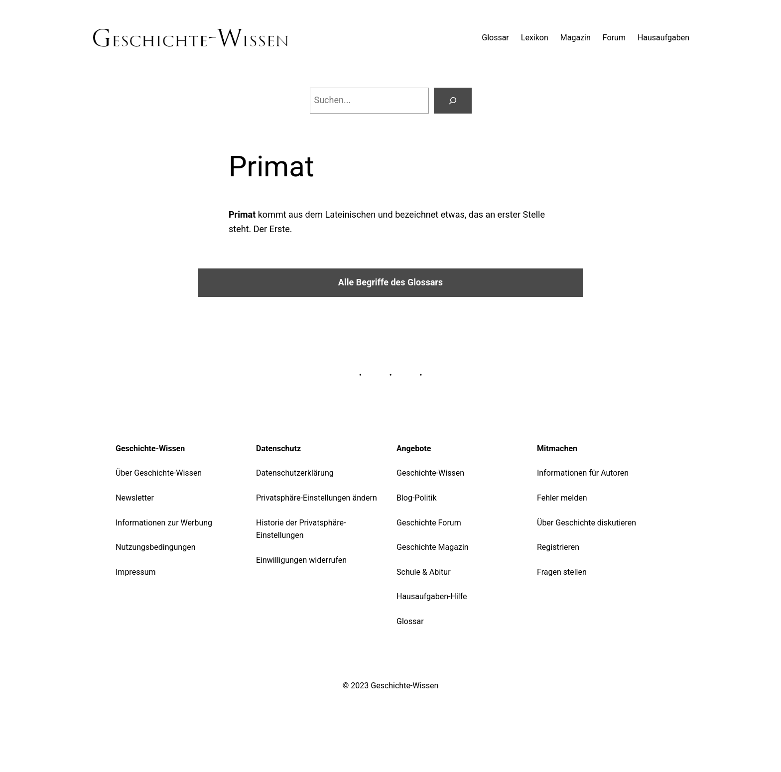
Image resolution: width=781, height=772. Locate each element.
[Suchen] (453, 101)
